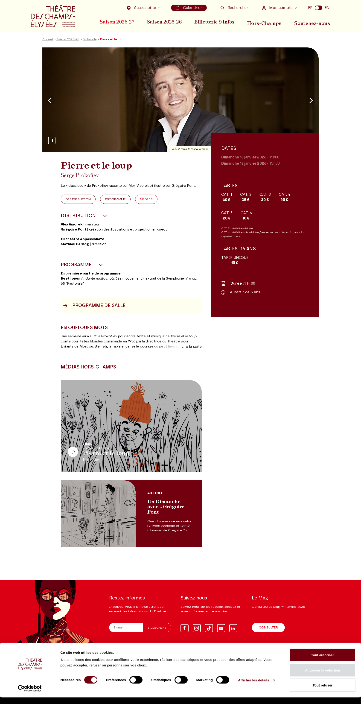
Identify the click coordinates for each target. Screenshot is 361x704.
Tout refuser (322, 692)
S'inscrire (157, 628)
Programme (115, 202)
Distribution (78, 202)
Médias (146, 202)
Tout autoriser (322, 661)
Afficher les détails (253, 687)
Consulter (268, 627)
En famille (89, 42)
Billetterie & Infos (217, 21)
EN (327, 7)
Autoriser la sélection (322, 677)
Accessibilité (143, 7)
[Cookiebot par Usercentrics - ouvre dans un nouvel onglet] (30, 695)
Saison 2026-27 (117, 21)
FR (310, 7)
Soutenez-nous (313, 21)
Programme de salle (94, 308)
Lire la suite (191, 349)
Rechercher (234, 7)
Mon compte (278, 7)
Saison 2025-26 (165, 21)
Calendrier (189, 7)
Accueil (47, 42)
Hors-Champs (266, 21)
